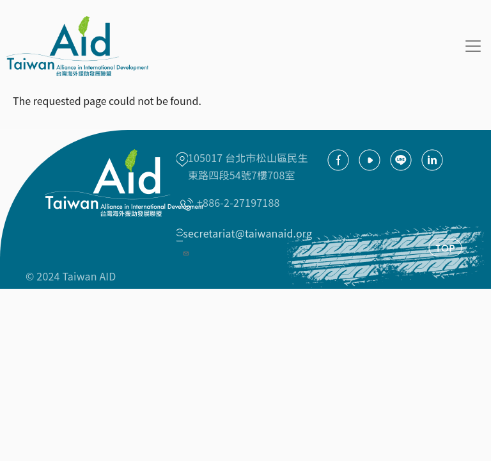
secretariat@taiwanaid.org (247, 241)
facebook (338, 160)
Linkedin (432, 160)
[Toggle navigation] (473, 46)
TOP (445, 248)
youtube (369, 160)
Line (401, 160)
